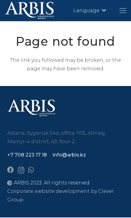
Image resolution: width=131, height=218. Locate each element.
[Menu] (123, 10)
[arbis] (29, 11)
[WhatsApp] (31, 170)
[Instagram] (21, 170)
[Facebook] (10, 170)
